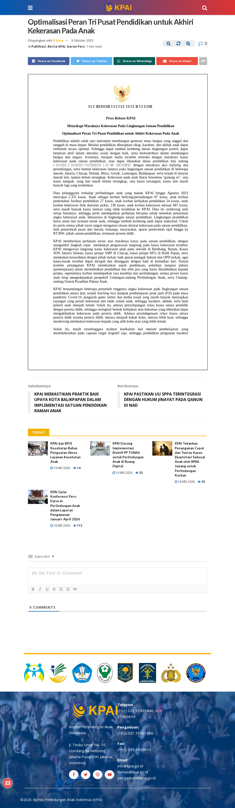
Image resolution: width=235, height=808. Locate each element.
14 (76, 468)
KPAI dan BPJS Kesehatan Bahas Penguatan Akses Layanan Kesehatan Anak (65, 452)
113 (77, 525)
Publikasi (38, 46)
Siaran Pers (76, 46)
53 (201, 482)
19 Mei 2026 (60, 468)
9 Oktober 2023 (82, 40)
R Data (58, 40)
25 (139, 473)
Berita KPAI (56, 46)
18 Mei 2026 (185, 482)
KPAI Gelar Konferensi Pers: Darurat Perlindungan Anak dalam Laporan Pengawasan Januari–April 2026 (65, 505)
